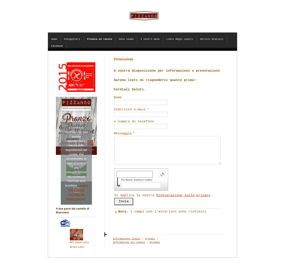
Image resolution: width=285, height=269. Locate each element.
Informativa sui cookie (129, 242)
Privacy (150, 238)
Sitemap (154, 242)
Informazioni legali (126, 238)
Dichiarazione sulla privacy (183, 195)
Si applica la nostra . (163, 195)
